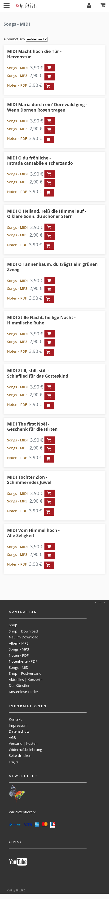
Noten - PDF (17, 85)
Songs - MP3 (17, 75)
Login (13, 761)
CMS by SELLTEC (16, 890)
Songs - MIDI (17, 67)
